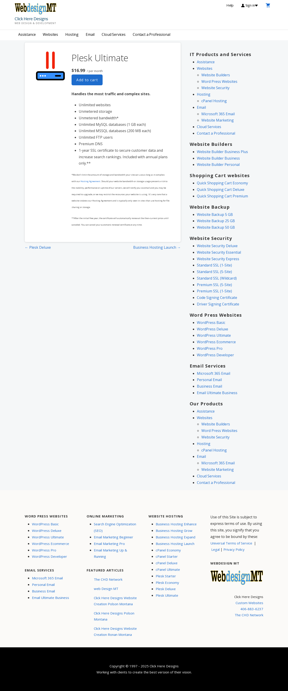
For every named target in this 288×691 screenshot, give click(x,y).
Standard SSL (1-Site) (214, 265)
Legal (215, 549)
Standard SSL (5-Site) (214, 271)
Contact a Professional (151, 34)
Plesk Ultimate (167, 595)
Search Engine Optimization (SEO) (115, 527)
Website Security (215, 87)
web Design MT (106, 588)
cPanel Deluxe (167, 563)
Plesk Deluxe (166, 589)
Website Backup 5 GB (215, 214)
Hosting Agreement (90, 181)
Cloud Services (114, 34)
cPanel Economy (168, 550)
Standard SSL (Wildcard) (217, 278)
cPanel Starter (167, 556)
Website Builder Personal (218, 164)
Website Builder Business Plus (222, 151)
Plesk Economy (167, 582)
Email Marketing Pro (109, 543)
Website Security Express (218, 258)
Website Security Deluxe (217, 245)
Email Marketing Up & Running (110, 553)
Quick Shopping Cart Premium (222, 196)
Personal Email (209, 379)
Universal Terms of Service (231, 543)
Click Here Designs (31, 19)
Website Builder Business (218, 158)
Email (90, 34)
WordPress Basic (211, 322)
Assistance (27, 34)
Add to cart (87, 79)
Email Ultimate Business (217, 392)
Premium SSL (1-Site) (214, 291)
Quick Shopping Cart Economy (222, 183)
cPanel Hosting (214, 100)
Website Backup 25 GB (216, 220)
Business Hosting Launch (175, 543)
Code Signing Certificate (217, 297)
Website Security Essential (219, 252)
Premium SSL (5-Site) (214, 284)
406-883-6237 (251, 609)
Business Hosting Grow (174, 530)
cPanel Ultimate (168, 569)
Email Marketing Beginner (113, 537)
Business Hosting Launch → (157, 247)
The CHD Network (108, 579)
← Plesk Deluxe (38, 247)
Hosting (72, 34)
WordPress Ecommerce (216, 341)
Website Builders (215, 74)
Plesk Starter (166, 576)
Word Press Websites (219, 81)
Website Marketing (217, 120)
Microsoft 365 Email (218, 113)
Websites (50, 34)
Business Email (209, 386)
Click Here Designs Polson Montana (114, 616)
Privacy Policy (234, 549)
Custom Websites (249, 603)
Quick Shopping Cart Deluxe (220, 189)
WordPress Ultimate (214, 335)
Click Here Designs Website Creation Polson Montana (115, 601)
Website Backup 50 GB (216, 227)
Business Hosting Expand (175, 537)
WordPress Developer (215, 354)
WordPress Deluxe (212, 329)
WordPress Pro (210, 348)
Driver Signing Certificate (218, 304)
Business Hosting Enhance (176, 524)
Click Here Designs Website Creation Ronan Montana (115, 631)
